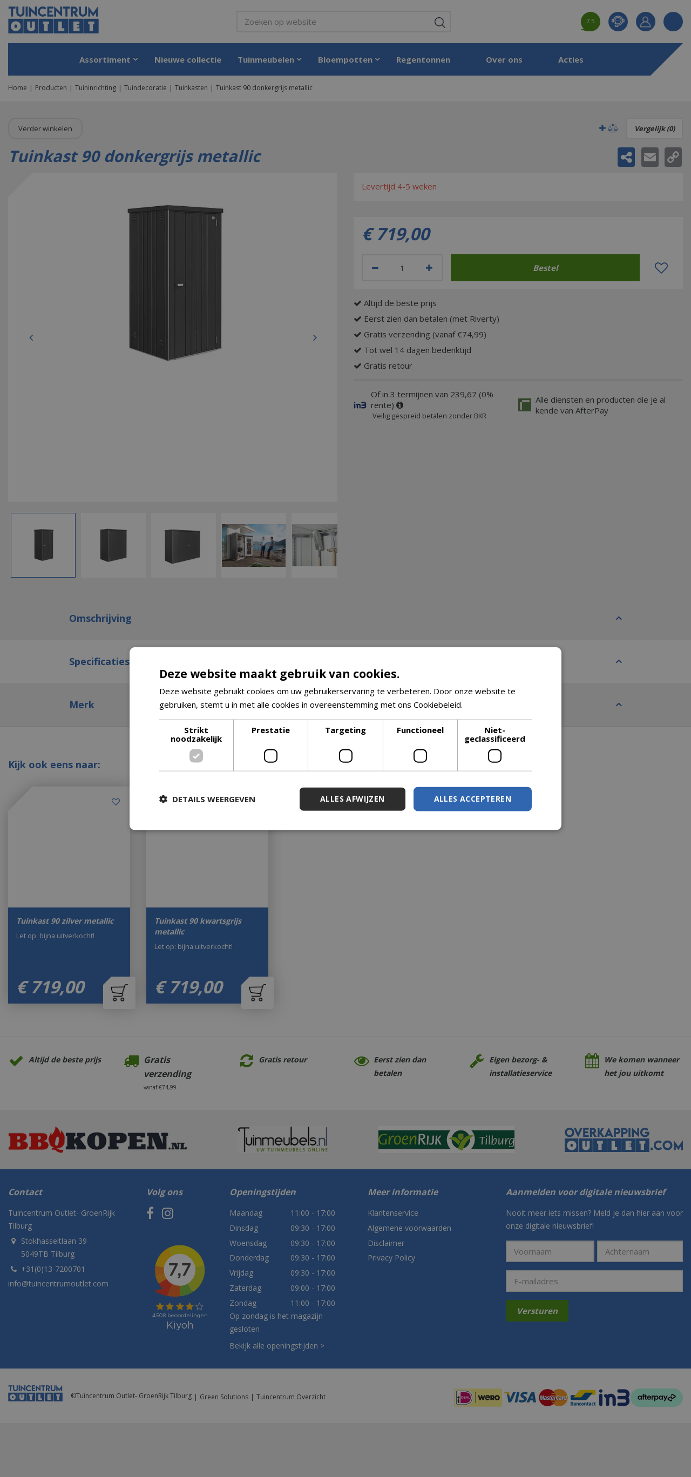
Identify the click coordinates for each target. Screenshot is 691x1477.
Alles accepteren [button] (472, 799)
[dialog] (345, 738)
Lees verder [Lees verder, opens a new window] (488, 704)
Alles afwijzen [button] (352, 799)
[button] (207, 799)
